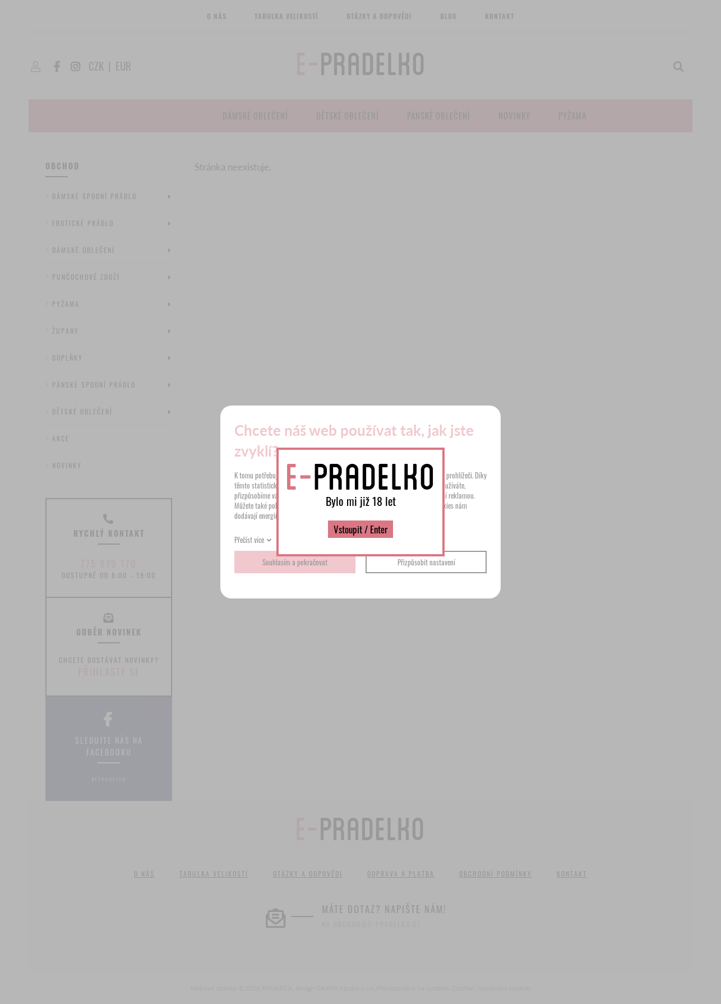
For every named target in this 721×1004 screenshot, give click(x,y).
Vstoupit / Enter (360, 529)
